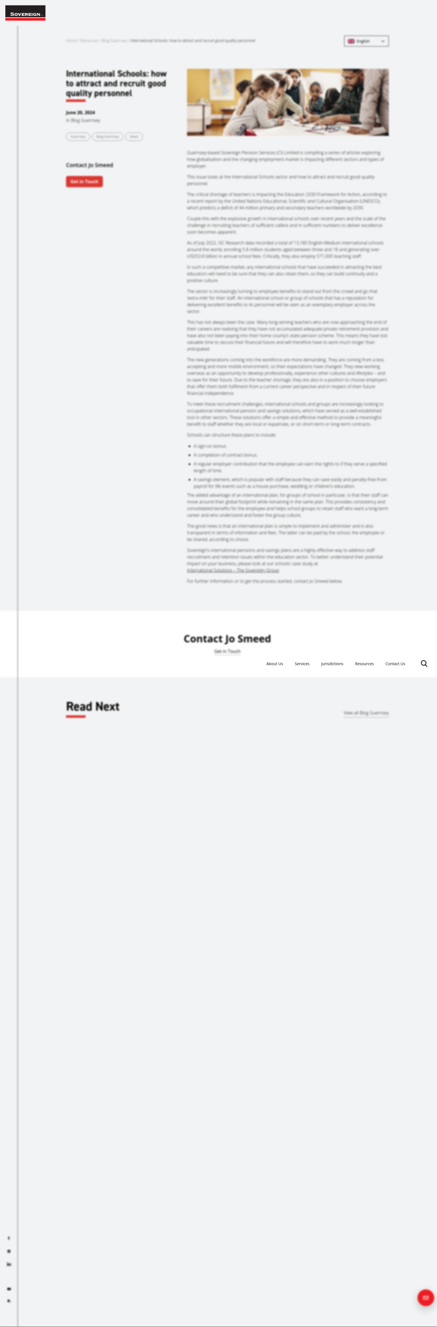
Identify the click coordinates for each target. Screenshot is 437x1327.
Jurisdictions (321, 13)
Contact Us (393, 13)
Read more (36, 901)
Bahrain (385, 872)
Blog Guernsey (114, 40)
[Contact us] (425, 1297)
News (134, 136)
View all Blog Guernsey (366, 713)
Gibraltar (151, 872)
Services (286, 13)
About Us (255, 13)
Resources (357, 13)
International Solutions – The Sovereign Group (233, 570)
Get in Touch (84, 181)
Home (71, 40)
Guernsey (78, 136)
